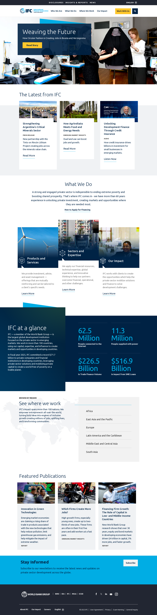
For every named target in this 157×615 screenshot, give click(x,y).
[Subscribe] (130, 563)
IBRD (57, 594)
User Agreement (96, 610)
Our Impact (102, 11)
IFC (68, 594)
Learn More (28, 293)
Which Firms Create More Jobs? (76, 510)
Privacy (108, 610)
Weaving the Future (49, 31)
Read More (29, 155)
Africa (89, 411)
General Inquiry (132, 610)
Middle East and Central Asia (102, 443)
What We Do (70, 11)
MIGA (74, 594)
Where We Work (86, 11)
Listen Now (110, 159)
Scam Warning (118, 610)
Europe (90, 427)
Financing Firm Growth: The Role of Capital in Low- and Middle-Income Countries (116, 514)
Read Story (32, 45)
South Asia (92, 451)
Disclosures (56, 3)
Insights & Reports (76, 3)
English (130, 3)
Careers (47, 609)
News (93, 3)
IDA (63, 594)
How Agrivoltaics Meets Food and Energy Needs (73, 127)
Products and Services (36, 260)
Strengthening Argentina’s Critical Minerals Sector (34, 127)
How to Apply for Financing (77, 210)
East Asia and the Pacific (99, 419)
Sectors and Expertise (76, 253)
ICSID (81, 594)
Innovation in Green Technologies (32, 510)
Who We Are (56, 11)
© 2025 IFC (83, 610)
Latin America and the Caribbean (104, 435)
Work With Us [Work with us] (123, 11)
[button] (135, 11)
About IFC (24, 609)
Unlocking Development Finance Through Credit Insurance (116, 128)
